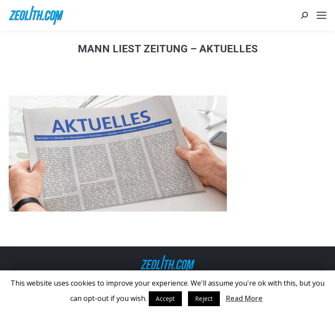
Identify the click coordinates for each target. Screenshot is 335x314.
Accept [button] (165, 298)
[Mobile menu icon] (321, 15)
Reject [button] (204, 298)
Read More (244, 298)
